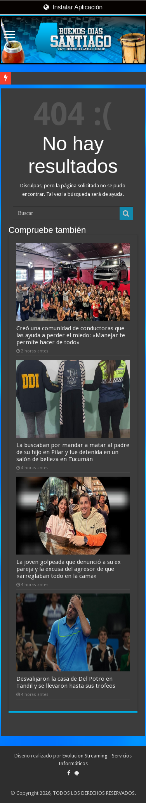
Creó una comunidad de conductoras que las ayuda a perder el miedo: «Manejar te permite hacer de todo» (70, 335)
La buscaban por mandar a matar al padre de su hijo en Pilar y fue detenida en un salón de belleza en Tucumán (72, 452)
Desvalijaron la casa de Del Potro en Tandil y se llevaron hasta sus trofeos (65, 682)
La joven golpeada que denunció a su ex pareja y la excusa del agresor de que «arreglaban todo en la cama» (68, 568)
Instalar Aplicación (73, 7)
